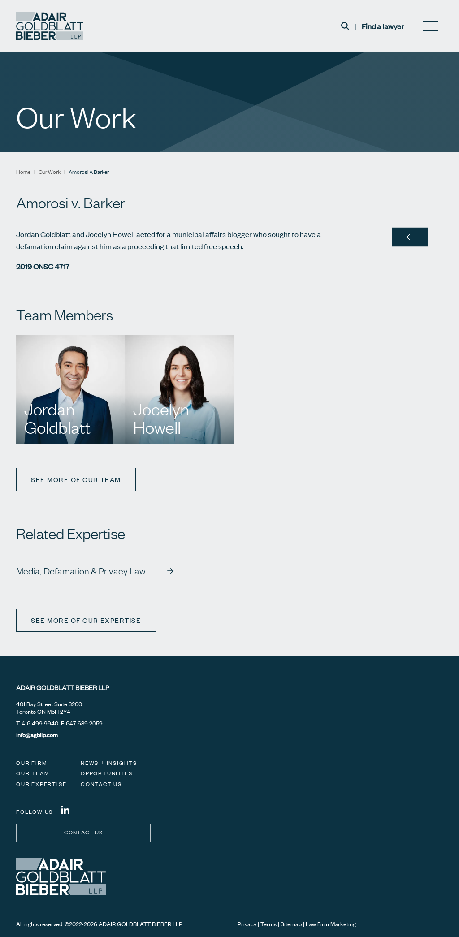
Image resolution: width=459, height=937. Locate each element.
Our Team (32, 773)
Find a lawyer (383, 26)
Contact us (83, 832)
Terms (268, 924)
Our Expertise (41, 784)
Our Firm (31, 763)
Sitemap (291, 924)
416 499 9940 (40, 723)
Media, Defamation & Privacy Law (81, 571)
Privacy (247, 924)
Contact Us (101, 784)
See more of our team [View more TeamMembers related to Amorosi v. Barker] (76, 479)
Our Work (50, 172)
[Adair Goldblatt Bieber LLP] (49, 26)
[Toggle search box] (345, 26)
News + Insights (109, 763)
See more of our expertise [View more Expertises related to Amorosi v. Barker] (87, 620)
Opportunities (106, 773)
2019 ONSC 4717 (42, 266)
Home (23, 172)
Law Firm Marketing (331, 924)
